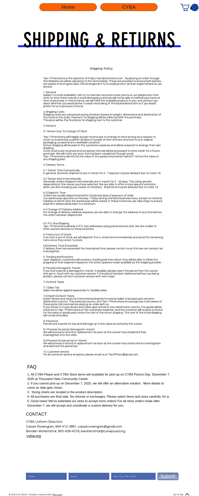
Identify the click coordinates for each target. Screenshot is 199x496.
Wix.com (57, 494)
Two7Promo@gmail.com (123, 354)
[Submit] (168, 476)
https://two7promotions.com (105, 78)
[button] (189, 7)
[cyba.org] (34, 436)
